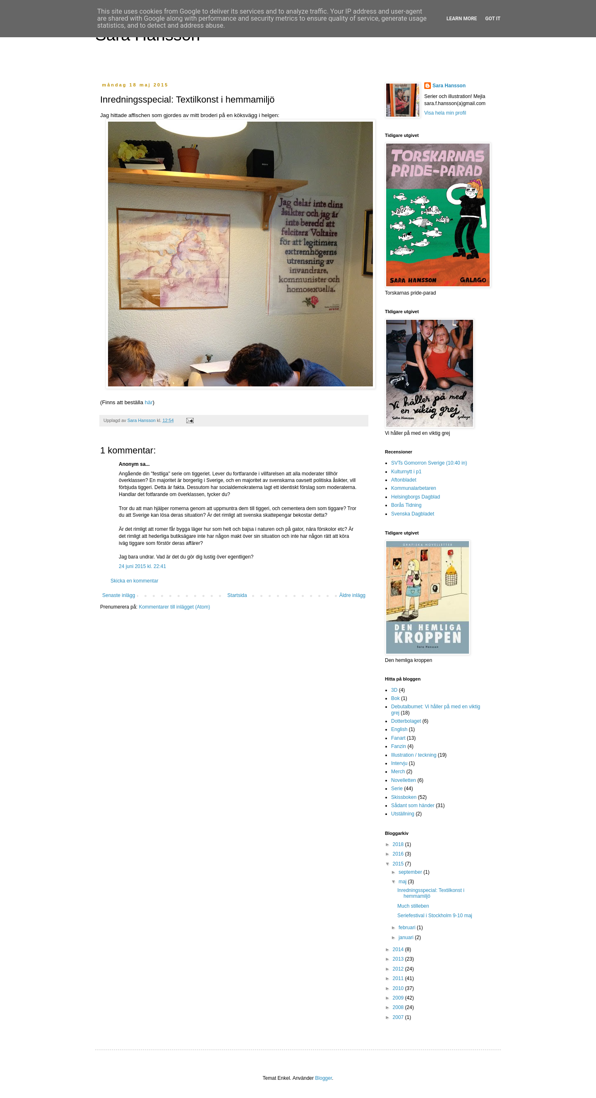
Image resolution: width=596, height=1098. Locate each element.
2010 (399, 988)
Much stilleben (413, 906)
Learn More (462, 19)
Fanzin (398, 746)
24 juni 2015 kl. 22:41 (142, 566)
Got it (492, 19)
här (149, 402)
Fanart (398, 738)
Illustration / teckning (413, 755)
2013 (399, 959)
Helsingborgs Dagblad (415, 497)
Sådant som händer (413, 805)
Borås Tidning (406, 505)
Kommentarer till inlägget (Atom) (174, 607)
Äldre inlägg (352, 595)
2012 (399, 969)
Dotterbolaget (406, 721)
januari (407, 937)
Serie (397, 788)
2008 (399, 1007)
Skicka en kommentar (134, 581)
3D (394, 690)
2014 (399, 949)
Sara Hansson (449, 86)
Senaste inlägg (118, 595)
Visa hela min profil (445, 113)
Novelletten (403, 780)
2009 (399, 998)
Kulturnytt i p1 (406, 472)
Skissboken (403, 797)
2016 (399, 854)
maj (403, 882)
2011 (399, 978)
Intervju (399, 763)
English (399, 729)
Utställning (402, 814)
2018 (399, 844)
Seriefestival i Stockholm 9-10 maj (434, 915)
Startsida (237, 595)
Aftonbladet (403, 480)
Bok (395, 698)
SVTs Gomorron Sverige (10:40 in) (429, 463)
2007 (399, 1017)
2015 (399, 864)
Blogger (323, 1078)
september (411, 872)
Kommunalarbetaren (413, 488)
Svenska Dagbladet (412, 514)
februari (408, 927)
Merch (398, 771)
